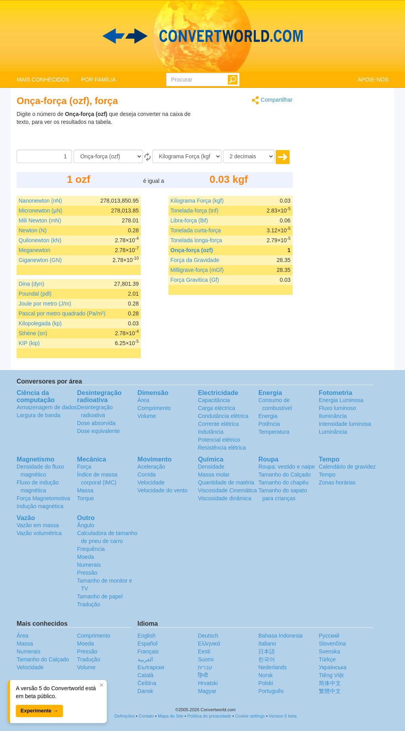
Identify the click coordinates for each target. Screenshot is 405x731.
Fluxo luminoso (337, 408)
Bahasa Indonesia (280, 635)
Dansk (145, 691)
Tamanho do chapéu (283, 482)
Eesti (204, 651)
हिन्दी (203, 675)
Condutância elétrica (223, 416)
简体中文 (330, 683)
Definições (124, 716)
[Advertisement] (243, 130)
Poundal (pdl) (35, 294)
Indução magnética (40, 506)
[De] (108, 156)
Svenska (329, 651)
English (147, 635)
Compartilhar (272, 100)
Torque (85, 498)
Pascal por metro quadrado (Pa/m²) (62, 313)
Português (271, 691)
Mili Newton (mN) (40, 220)
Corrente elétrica (218, 424)
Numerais (89, 565)
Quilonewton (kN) (40, 240)
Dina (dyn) (31, 284)
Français (148, 651)
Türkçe (327, 659)
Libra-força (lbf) (189, 220)
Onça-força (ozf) (191, 250)
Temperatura (274, 432)
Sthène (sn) (33, 333)
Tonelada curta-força (195, 230)
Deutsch (208, 635)
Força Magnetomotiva (43, 498)
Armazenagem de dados (47, 407)
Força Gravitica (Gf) (194, 280)
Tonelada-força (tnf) (194, 210)
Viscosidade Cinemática (227, 490)
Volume (147, 416)
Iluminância (333, 416)
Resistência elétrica (222, 447)
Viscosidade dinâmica (224, 498)
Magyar (207, 691)
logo (202, 36)
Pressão (87, 573)
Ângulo (86, 525)
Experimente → (39, 711)
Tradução (88, 604)
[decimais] (248, 156)
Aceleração (151, 466)
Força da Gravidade (195, 260)
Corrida (147, 474)
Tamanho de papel (100, 596)
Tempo (327, 474)
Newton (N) (33, 230)
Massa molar (213, 474)
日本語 (266, 651)
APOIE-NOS (373, 79)
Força (84, 466)
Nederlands (272, 667)
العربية (145, 659)
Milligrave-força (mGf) (197, 270)
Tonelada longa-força (196, 240)
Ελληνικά (209, 643)
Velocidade (151, 482)
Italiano (267, 643)
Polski (265, 683)
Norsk (265, 675)
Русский (329, 635)
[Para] (186, 156)
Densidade (211, 466)
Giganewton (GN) (40, 260)
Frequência (91, 549)
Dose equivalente (98, 431)
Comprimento (154, 408)
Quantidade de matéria (226, 482)
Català (145, 675)
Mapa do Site (171, 716)
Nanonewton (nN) (40, 200)
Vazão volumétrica (39, 533)
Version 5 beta (283, 716)
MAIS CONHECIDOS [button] (43, 79)
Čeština (147, 683)
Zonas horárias (337, 482)
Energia (267, 416)
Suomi (206, 659)
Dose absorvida (96, 423)
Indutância (210, 432)
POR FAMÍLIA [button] (98, 79)
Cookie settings (250, 716)
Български (151, 667)
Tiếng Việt (331, 675)
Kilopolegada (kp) (40, 323)
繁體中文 (330, 691)
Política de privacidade (209, 716)
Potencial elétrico (219, 440)
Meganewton (34, 250)
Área (144, 400)
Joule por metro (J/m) (45, 303)
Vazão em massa (38, 525)
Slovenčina (332, 643)
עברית (205, 667)
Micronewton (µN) (40, 210)
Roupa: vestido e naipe (286, 466)
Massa (85, 490)
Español (148, 643)
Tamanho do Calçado (284, 474)
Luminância (333, 432)
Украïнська (332, 667)
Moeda (85, 557)
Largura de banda (39, 415)
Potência (269, 424)
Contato (146, 716)
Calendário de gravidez (347, 466)
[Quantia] (44, 156)
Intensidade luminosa (345, 424)
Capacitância (214, 400)
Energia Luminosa (341, 400)
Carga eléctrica (216, 408)
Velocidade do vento (162, 490)
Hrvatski (208, 683)
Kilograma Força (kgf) (197, 200)
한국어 (266, 659)
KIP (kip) (29, 343)
